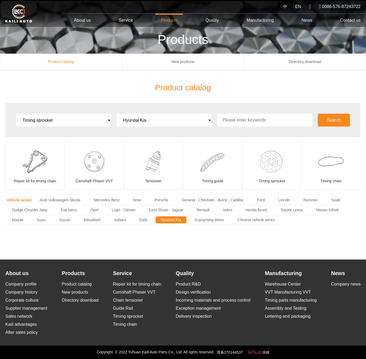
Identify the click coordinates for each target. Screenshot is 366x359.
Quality (212, 20)
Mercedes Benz (107, 200)
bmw (137, 200)
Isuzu (41, 220)
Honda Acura (256, 210)
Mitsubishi (92, 220)
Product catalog (61, 62)
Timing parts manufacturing (291, 300)
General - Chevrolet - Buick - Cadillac (213, 200)
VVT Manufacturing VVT (288, 292)
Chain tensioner (128, 300)
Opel (94, 210)
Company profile (21, 284)
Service (126, 20)
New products (183, 62)
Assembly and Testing (285, 308)
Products (169, 20)
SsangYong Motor (209, 220)
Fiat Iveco (69, 210)
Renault (203, 210)
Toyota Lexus (292, 210)
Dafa (143, 220)
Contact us (350, 20)
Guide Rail (123, 308)
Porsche (161, 200)
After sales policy (21, 332)
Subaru (120, 220)
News (307, 20)
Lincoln (284, 200)
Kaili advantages (21, 324)
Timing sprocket (128, 316)
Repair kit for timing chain (137, 284)
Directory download (305, 62)
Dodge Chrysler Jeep (29, 210)
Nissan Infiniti (327, 210)
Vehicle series (19, 200)
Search (334, 120)
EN (298, 6)
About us (82, 20)
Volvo (227, 210)
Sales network (18, 316)
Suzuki (65, 220)
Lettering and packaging (288, 316)
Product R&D (188, 284)
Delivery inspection (194, 316)
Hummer (311, 200)
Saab (335, 200)
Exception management (198, 308)
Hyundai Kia (171, 220)
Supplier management (26, 308)
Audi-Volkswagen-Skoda (60, 200)
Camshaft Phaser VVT (134, 292)
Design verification (193, 292)
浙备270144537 (230, 352)
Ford (261, 200)
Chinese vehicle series (256, 220)
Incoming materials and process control (213, 300)
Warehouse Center (283, 284)
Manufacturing (260, 20)
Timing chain (125, 324)
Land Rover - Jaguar (166, 210)
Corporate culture (22, 300)
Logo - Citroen (124, 210)
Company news (346, 284)
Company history (21, 292)
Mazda (17, 220)
